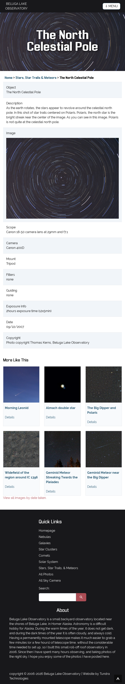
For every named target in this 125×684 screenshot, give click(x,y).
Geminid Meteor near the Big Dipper (103, 475)
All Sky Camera (50, 580)
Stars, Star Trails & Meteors (36, 77)
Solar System (48, 562)
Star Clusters (48, 549)
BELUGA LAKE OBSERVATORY (16, 6)
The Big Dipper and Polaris (101, 410)
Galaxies (45, 543)
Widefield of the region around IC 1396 (21, 475)
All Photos (46, 574)
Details (9, 417)
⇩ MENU (111, 6)
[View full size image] (62, 178)
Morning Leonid (16, 408)
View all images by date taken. (24, 498)
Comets (44, 555)
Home (8, 77)
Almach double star (60, 408)
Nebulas (45, 537)
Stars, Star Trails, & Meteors (58, 568)
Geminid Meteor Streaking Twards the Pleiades (62, 477)
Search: (44, 588)
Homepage (47, 530)
